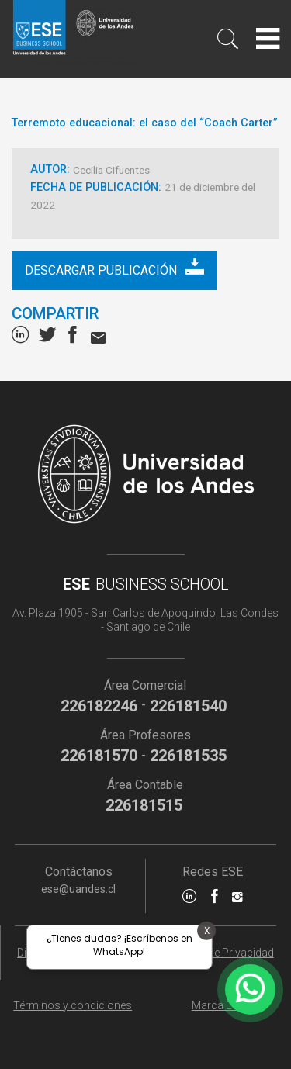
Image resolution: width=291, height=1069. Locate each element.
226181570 (99, 755)
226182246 (99, 706)
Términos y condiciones (72, 1005)
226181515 (144, 805)
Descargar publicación (114, 267)
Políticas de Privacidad (218, 952)
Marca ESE (218, 1005)
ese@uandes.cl (78, 889)
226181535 (188, 755)
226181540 (188, 706)
